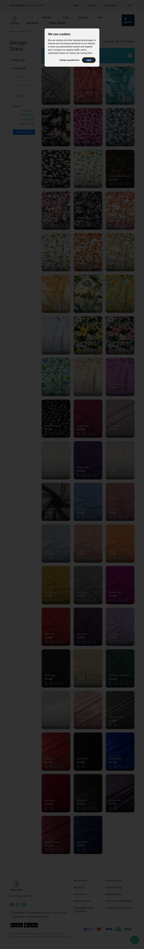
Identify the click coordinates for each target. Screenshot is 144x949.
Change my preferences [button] (69, 60)
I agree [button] (89, 60)
